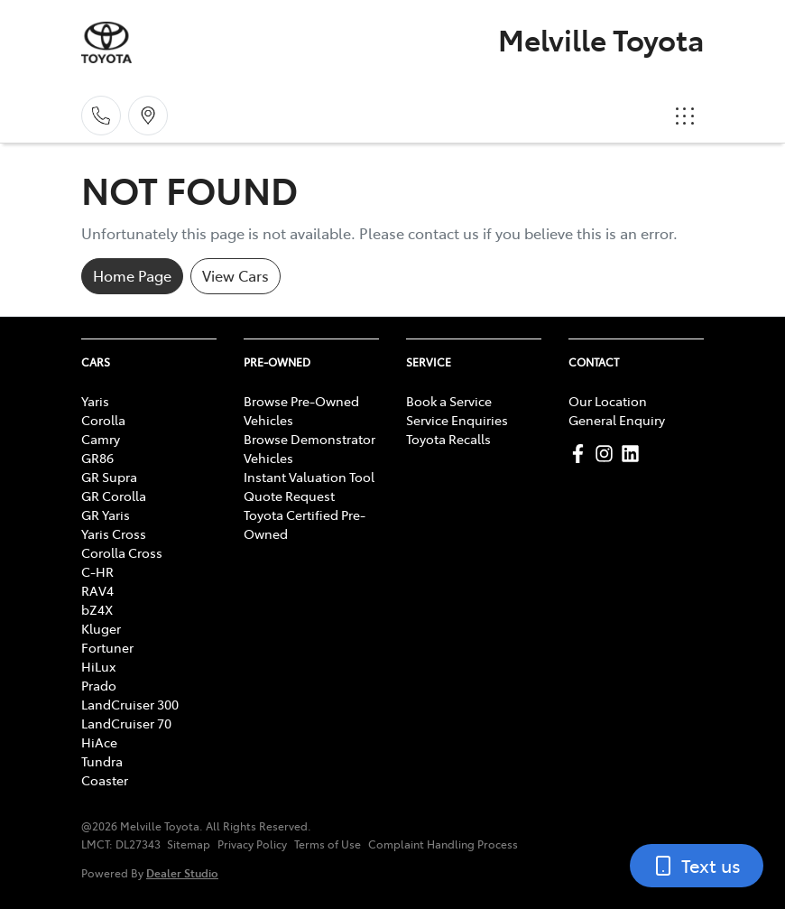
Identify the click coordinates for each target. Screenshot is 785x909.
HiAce (99, 742)
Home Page (132, 275)
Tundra (102, 761)
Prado (98, 685)
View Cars (235, 275)
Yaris (95, 401)
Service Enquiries (457, 420)
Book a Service (449, 401)
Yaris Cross (113, 533)
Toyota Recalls (448, 439)
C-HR (97, 571)
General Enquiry (616, 420)
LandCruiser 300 (130, 704)
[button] (685, 115)
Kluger (101, 628)
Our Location (607, 401)
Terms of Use (327, 844)
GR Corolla (113, 496)
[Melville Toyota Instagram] (608, 453)
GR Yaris (105, 515)
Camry (100, 439)
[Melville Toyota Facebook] (581, 453)
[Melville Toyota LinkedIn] (634, 453)
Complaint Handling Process (443, 844)
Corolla (103, 420)
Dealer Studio (182, 872)
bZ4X (97, 609)
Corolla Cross (121, 552)
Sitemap (188, 844)
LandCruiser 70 (126, 723)
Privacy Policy (252, 844)
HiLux (98, 666)
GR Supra (109, 477)
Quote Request (289, 496)
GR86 (97, 458)
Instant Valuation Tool (309, 477)
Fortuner (107, 647)
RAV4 (97, 590)
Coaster (104, 780)
